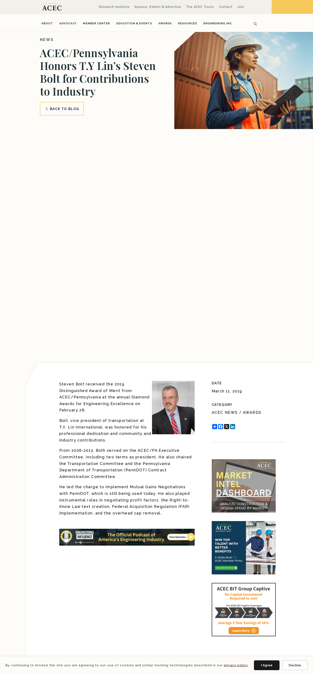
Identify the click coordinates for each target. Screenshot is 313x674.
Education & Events (134, 23)
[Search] (254, 23)
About (47, 23)
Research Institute (114, 7)
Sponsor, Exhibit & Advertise (157, 7)
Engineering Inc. (218, 23)
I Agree (266, 665)
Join (240, 7)
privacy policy (236, 665)
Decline (295, 665)
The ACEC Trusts (200, 7)
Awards (165, 23)
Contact (225, 7)
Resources (187, 23)
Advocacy (68, 23)
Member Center (96, 23)
